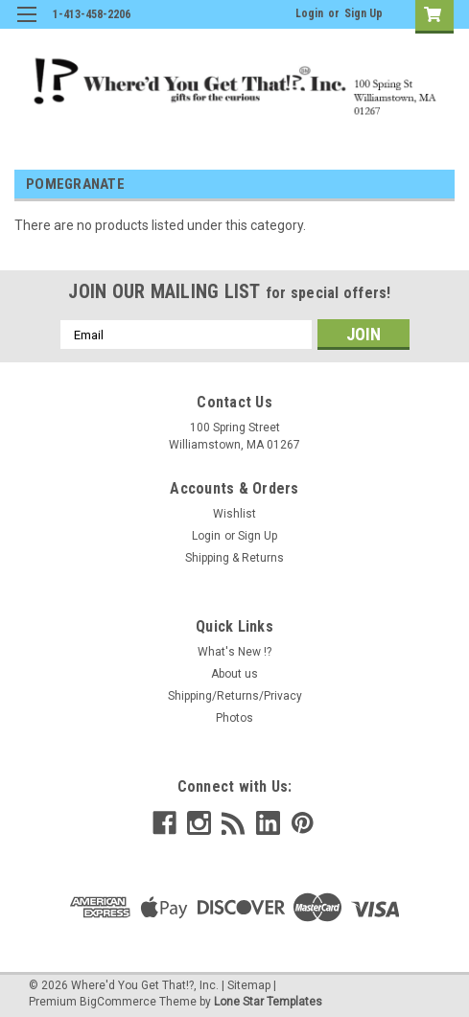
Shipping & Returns (234, 558)
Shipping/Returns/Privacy (235, 696)
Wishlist (234, 513)
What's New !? (234, 652)
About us (234, 674)
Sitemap (248, 985)
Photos (234, 718)
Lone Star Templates (268, 1001)
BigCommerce (118, 1001)
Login (309, 13)
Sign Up (363, 13)
